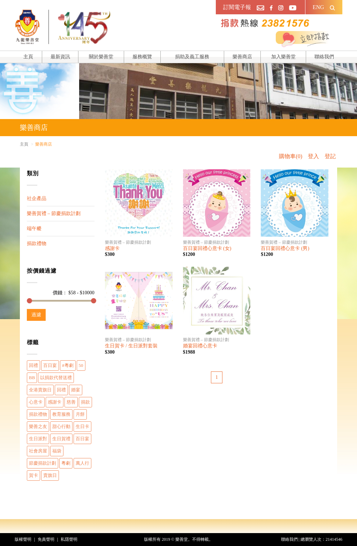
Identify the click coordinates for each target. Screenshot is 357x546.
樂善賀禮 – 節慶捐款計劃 (54, 213)
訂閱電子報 (237, 7)
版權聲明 (23, 539)
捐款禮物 (36, 243)
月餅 (80, 414)
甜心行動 (61, 426)
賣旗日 (50, 475)
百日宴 (50, 365)
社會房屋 (38, 450)
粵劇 (65, 463)
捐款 (85, 402)
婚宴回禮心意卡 (200, 345)
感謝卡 (54, 402)
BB (32, 377)
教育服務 (61, 414)
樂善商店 (242, 56)
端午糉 (34, 228)
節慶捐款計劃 (42, 463)
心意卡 (36, 402)
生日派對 (38, 438)
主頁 (28, 56)
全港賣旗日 (40, 389)
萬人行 (82, 463)
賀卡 (33, 475)
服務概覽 (142, 56)
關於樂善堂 (101, 56)
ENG (318, 7)
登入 (313, 156)
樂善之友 (38, 426)
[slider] (29, 300)
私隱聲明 (69, 539)
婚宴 (75, 389)
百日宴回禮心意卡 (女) (207, 248)
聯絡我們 (324, 56)
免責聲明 (46, 539)
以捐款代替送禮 (56, 377)
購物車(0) (290, 156)
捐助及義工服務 (192, 56)
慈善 (71, 402)
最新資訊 (60, 56)
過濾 (36, 314)
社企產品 (36, 198)
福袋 (56, 450)
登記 (330, 156)
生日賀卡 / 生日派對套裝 (131, 345)
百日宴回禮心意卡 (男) (285, 248)
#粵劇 (68, 365)
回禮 (33, 365)
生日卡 (82, 426)
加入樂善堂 (283, 56)
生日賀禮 (61, 438)
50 (81, 365)
